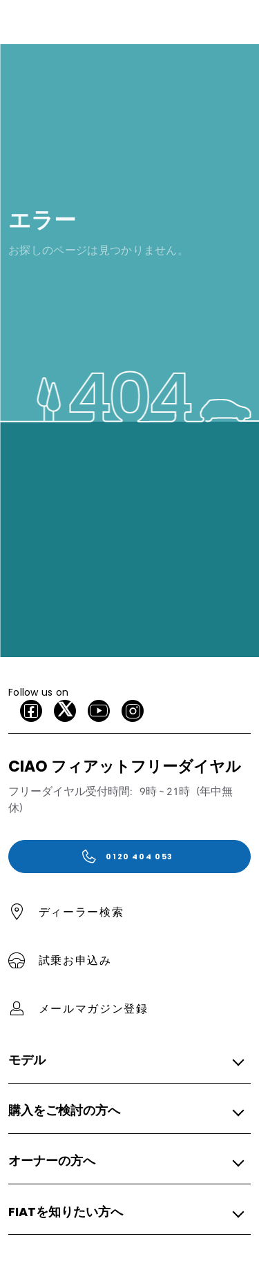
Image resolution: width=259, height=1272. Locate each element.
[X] (65, 711)
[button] (125, 1061)
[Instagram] (133, 711)
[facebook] (31, 711)
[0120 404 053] (129, 856)
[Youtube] (99, 711)
